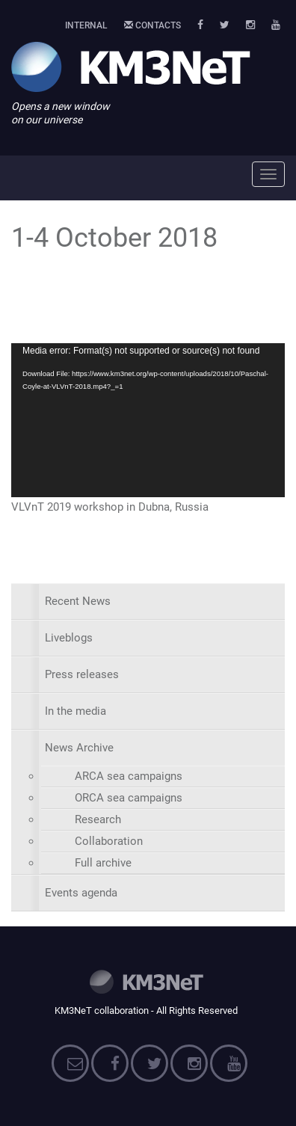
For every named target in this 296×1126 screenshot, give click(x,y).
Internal (86, 25)
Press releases (82, 674)
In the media (75, 711)
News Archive (79, 747)
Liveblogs (69, 637)
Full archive (103, 863)
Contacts (152, 25)
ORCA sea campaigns (128, 797)
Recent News (78, 601)
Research (98, 819)
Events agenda (81, 892)
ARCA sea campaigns (128, 776)
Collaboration (109, 841)
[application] (148, 420)
